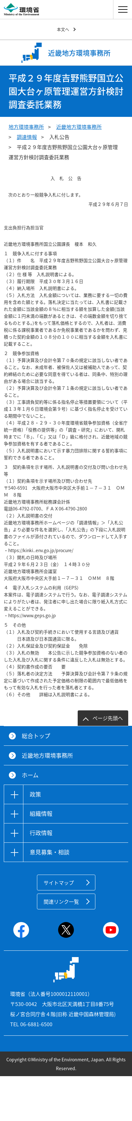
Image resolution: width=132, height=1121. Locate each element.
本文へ (63, 29)
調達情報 (27, 137)
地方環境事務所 (26, 126)
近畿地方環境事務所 (79, 126)
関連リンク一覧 (61, 901)
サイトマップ (59, 882)
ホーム (30, 775)
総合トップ (36, 736)
